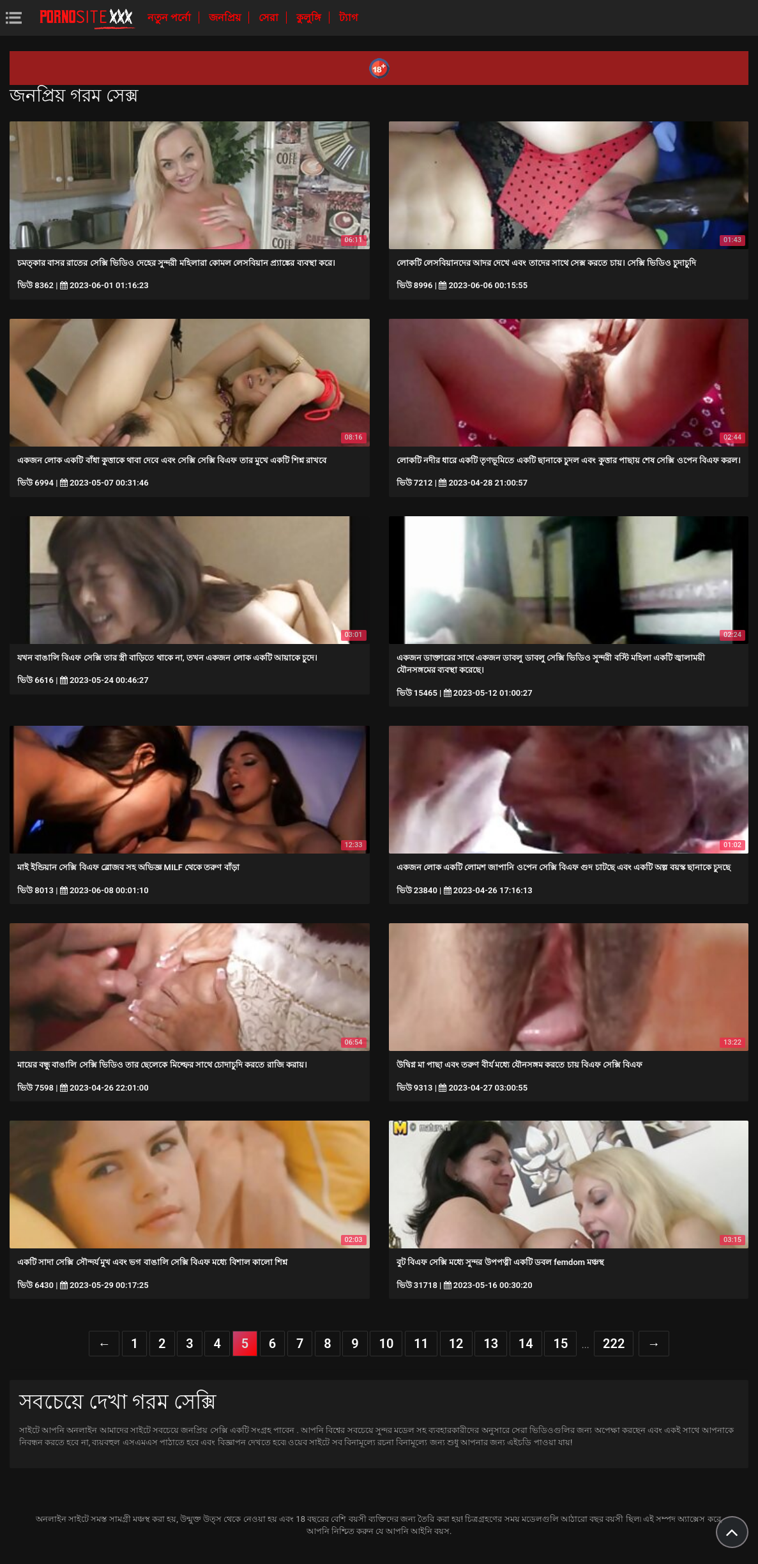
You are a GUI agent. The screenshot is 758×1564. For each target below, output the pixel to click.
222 (614, 1343)
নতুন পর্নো (170, 18)
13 (490, 1343)
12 (456, 1343)
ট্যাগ (348, 18)
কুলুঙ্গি (310, 18)
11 (421, 1343)
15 (560, 1343)
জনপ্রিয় (226, 18)
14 (526, 1343)
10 (386, 1343)
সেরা (270, 18)
